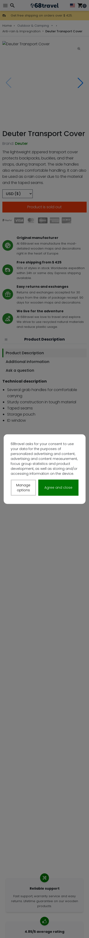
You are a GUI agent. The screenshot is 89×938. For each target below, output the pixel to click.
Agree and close (58, 487)
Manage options (23, 487)
